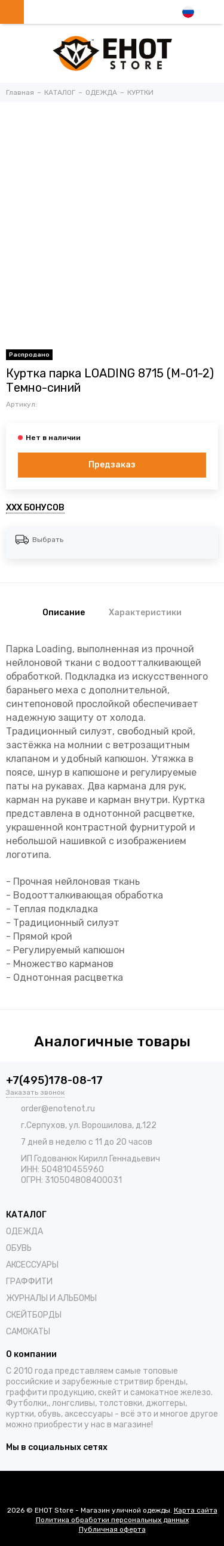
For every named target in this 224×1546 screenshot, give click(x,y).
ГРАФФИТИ (29, 1282)
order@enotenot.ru (58, 1109)
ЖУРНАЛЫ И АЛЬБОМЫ (51, 1298)
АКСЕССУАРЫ (32, 1265)
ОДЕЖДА (24, 1231)
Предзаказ (112, 465)
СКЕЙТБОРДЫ (34, 1315)
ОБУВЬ (19, 1248)
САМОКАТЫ (28, 1332)
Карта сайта (195, 1510)
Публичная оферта (112, 1529)
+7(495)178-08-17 (54, 1080)
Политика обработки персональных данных (112, 1520)
